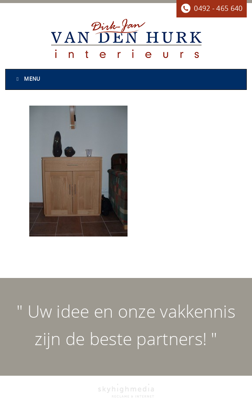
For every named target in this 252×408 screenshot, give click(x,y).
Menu (27, 79)
